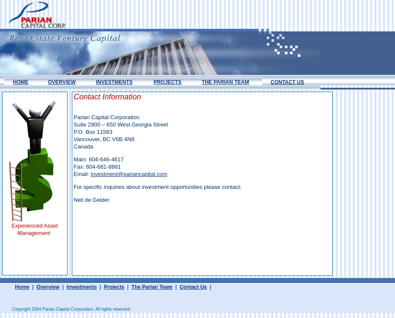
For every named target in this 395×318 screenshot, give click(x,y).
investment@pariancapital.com (129, 174)
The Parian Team (152, 287)
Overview (48, 287)
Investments (82, 287)
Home (22, 287)
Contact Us (193, 287)
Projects (114, 287)
